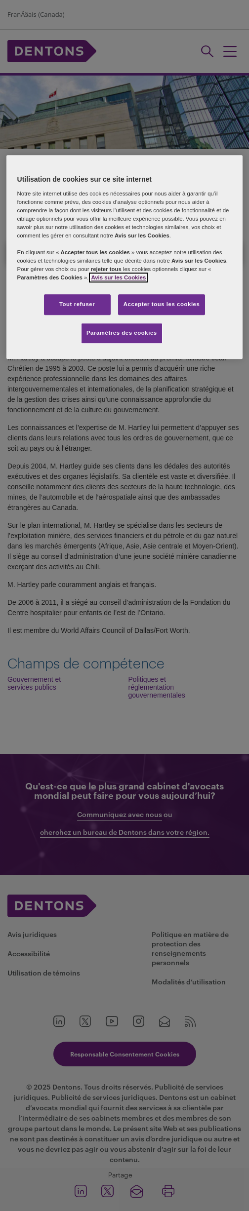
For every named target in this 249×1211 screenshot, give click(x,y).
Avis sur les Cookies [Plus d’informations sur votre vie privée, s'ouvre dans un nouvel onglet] (118, 277)
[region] (124, 257)
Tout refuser (77, 305)
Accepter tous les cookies (162, 305)
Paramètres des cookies (121, 333)
